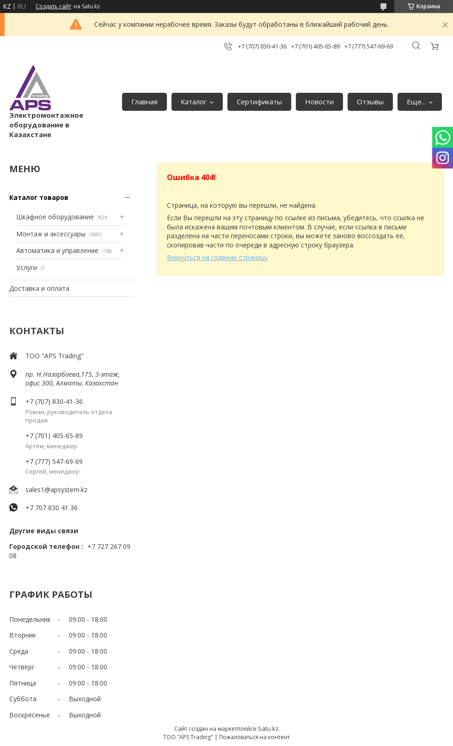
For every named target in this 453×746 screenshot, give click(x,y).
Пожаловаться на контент (254, 737)
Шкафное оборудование (55, 216)
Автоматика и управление (57, 250)
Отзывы (370, 101)
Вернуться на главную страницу (217, 257)
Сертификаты (259, 101)
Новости (319, 101)
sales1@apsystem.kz (56, 489)
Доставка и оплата (39, 288)
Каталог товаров (38, 197)
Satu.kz (268, 728)
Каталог (194, 101)
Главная (144, 101)
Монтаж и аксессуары (51, 233)
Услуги (26, 267)
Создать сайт (53, 6)
